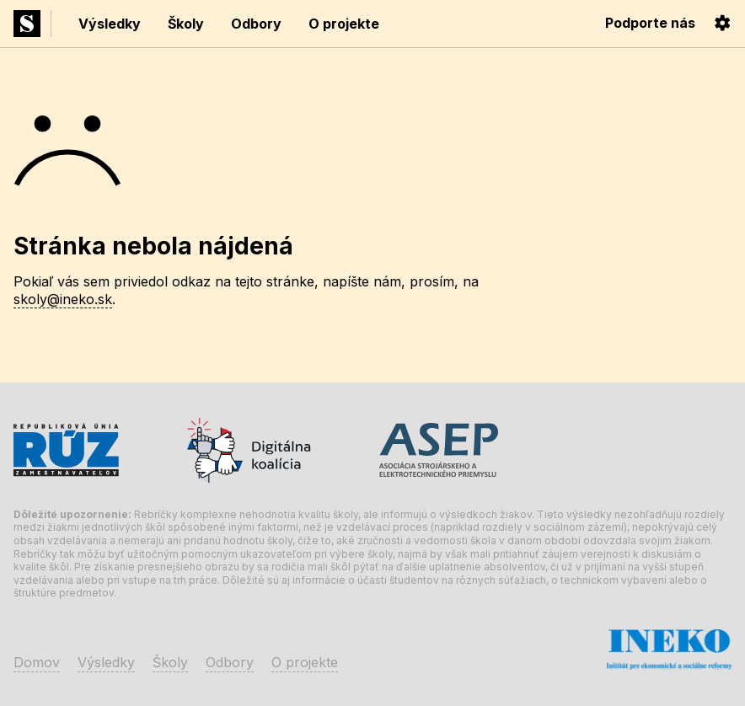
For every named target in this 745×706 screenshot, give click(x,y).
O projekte (343, 23)
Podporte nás (650, 22)
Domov (36, 662)
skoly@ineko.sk (62, 299)
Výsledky (109, 23)
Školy (186, 23)
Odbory (256, 23)
